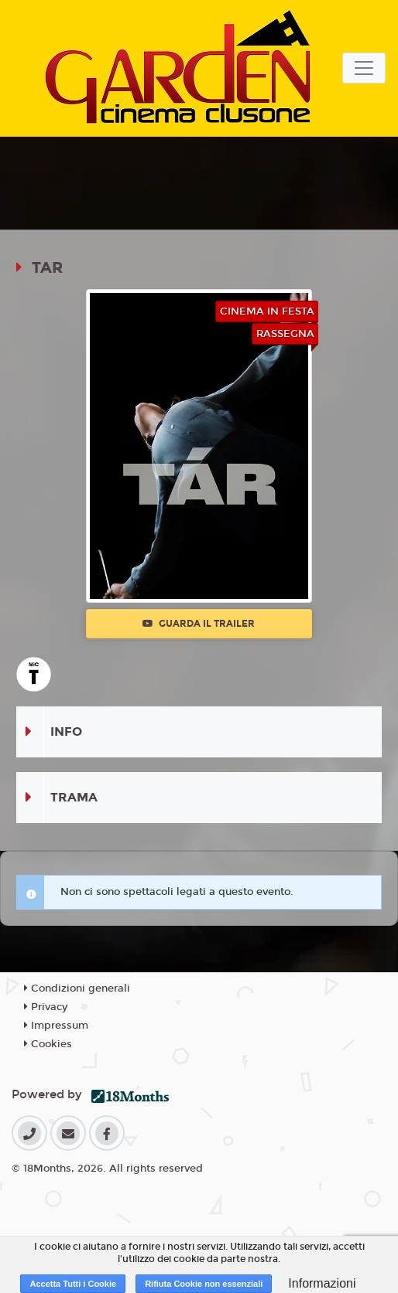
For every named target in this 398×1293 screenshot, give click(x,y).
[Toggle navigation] (364, 68)
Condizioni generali (77, 988)
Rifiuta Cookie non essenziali (203, 1283)
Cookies (48, 1044)
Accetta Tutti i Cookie (72, 1283)
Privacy (45, 1007)
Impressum (56, 1025)
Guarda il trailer (198, 623)
